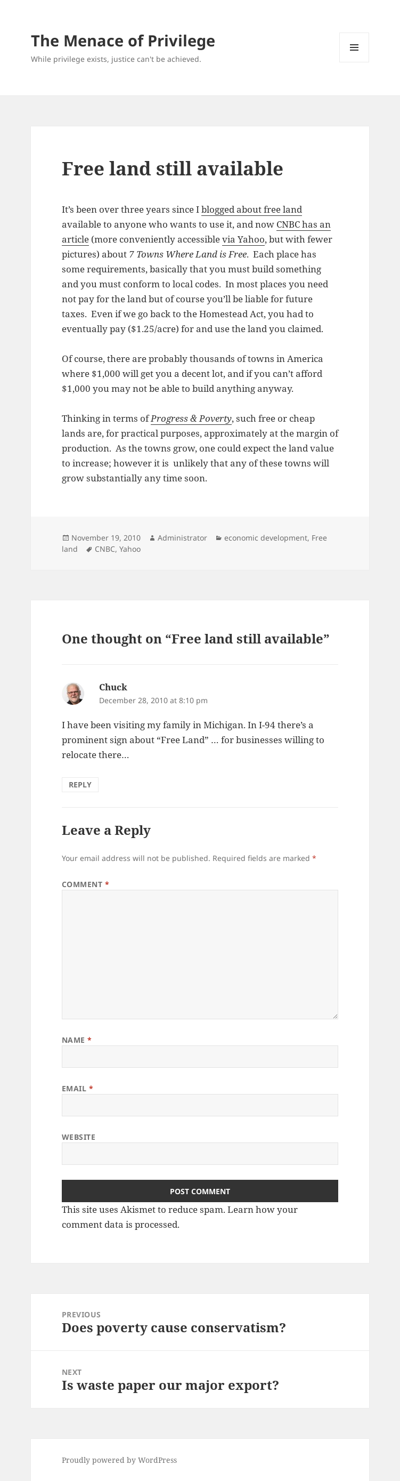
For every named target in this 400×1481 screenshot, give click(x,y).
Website (79, 1137)
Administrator (182, 538)
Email (78, 1088)
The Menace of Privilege (123, 40)
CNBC (105, 549)
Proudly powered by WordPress (119, 1460)
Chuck (113, 687)
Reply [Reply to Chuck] (80, 784)
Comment (86, 884)
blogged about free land (251, 209)
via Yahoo (243, 239)
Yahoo (130, 549)
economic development (265, 538)
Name (77, 1040)
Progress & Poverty (191, 418)
